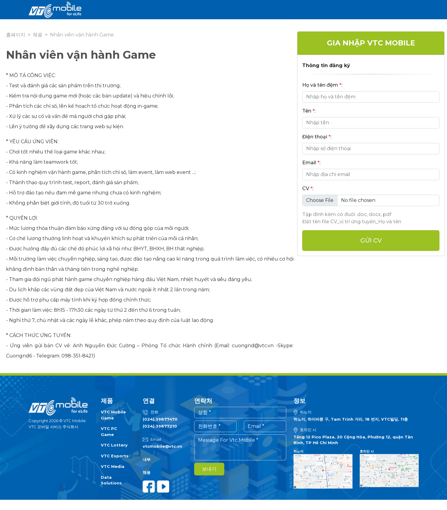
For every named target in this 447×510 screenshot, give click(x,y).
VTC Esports (115, 455)
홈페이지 (15, 35)
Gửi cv (371, 240)
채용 (37, 35)
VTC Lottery (114, 445)
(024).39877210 (160, 426)
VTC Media (112, 466)
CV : (307, 188)
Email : (311, 162)
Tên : (308, 111)
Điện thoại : (316, 137)
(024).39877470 (160, 419)
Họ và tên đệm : (322, 85)
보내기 (209, 469)
